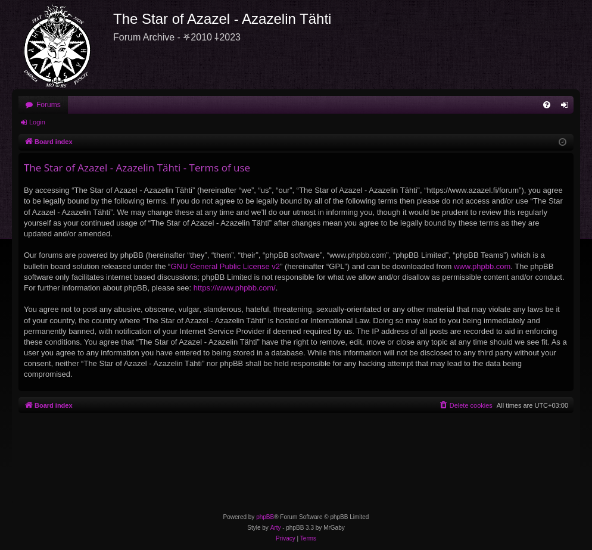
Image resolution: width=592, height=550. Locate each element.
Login (37, 122)
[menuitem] (547, 105)
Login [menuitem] (567, 107)
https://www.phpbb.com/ (235, 287)
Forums (48, 105)
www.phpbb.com (482, 266)
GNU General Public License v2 (225, 266)
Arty (275, 527)
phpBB (265, 517)
